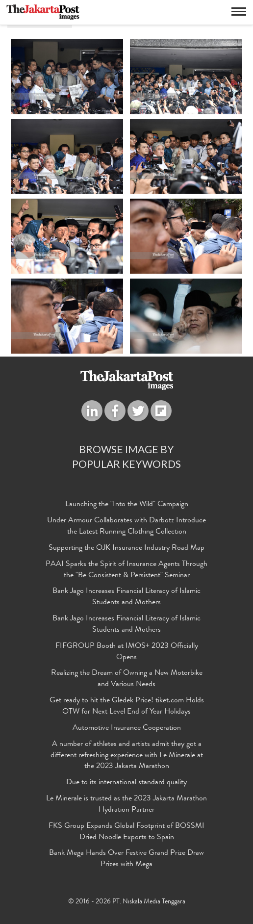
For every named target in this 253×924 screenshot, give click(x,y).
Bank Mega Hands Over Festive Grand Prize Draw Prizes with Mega (126, 859)
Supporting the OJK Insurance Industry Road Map (126, 548)
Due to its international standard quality (126, 783)
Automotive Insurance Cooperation (127, 728)
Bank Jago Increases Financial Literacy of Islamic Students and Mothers (126, 597)
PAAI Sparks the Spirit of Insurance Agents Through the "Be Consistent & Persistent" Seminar (126, 570)
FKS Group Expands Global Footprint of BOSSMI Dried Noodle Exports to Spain (126, 832)
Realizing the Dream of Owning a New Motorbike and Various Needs (126, 679)
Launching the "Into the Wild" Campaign (126, 505)
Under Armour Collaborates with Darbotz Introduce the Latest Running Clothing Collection (126, 526)
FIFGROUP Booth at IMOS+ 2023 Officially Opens (126, 652)
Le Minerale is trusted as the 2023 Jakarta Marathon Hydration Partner (126, 804)
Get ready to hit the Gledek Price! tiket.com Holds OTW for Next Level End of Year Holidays (127, 706)
